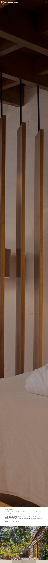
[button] (46, 550)
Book (24, 561)
